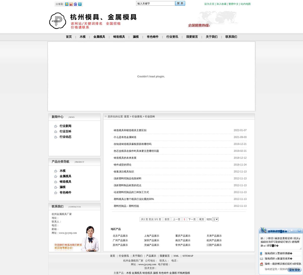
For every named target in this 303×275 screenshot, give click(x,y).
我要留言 (192, 36)
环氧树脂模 (183, 272)
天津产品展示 (214, 235)
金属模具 (99, 36)
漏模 (136, 36)
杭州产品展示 (214, 240)
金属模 (173, 272)
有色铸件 (152, 36)
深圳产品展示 (151, 240)
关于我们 (212, 36)
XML (176, 255)
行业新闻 (65, 126)
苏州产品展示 (120, 245)
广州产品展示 (120, 240)
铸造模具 (119, 36)
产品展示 (151, 255)
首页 (69, 36)
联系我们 (231, 36)
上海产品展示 (151, 235)
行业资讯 (172, 36)
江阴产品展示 (214, 245)
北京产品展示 (120, 235)
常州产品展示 (182, 245)
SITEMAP (187, 255)
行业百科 (65, 131)
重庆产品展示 (182, 235)
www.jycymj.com (147, 264)
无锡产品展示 (151, 245)
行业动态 (65, 136)
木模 (82, 36)
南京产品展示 (182, 240)
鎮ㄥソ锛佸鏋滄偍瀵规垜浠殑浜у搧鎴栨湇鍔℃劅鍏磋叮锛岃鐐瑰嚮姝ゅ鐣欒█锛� (281, 243)
